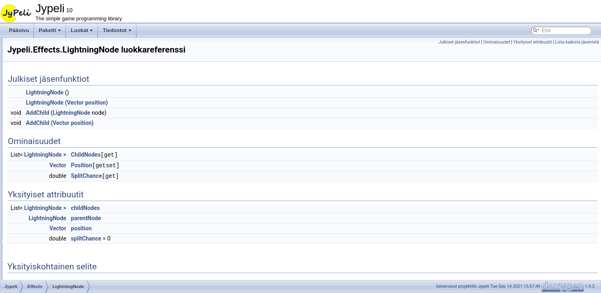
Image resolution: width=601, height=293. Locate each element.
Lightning (50, 145)
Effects (40, 109)
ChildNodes (188, 154)
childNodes (187, 206)
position (197, 102)
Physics (41, 216)
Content (42, 82)
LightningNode (55, 163)
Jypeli (33, 64)
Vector (177, 102)
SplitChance (188, 175)
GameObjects (48, 207)
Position (183, 165)
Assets (40, 73)
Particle (48, 172)
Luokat (82, 30)
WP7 (38, 243)
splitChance (188, 237)
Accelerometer (49, 279)
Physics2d (44, 225)
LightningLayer (56, 154)
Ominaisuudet (496, 42)
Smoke (47, 189)
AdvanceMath (42, 46)
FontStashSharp (44, 55)
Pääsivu (19, 30)
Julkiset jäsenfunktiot (459, 42)
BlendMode (52, 198)
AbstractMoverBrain (54, 261)
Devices (42, 100)
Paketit (50, 30)
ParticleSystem (56, 181)
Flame (46, 127)
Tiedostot (117, 30)
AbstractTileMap (50, 270)
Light (45, 136)
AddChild (139, 112)
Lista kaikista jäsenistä (577, 42)
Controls (42, 91)
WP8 (38, 252)
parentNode (188, 217)
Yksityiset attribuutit (532, 42)
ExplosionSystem (58, 118)
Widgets (42, 234)
